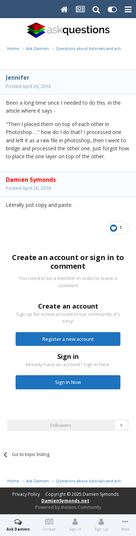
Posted (28, 86)
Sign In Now (68, 382)
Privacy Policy (26, 494)
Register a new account (68, 339)
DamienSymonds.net (65, 501)
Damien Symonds (101, 494)
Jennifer (17, 77)
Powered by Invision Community (68, 507)
